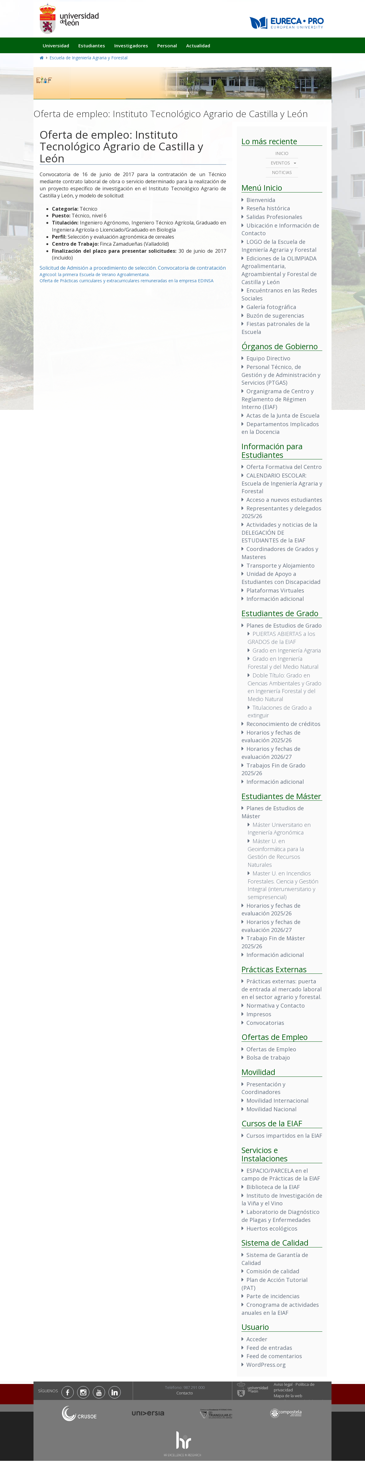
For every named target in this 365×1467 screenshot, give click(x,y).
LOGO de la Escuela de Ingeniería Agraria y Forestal (278, 245)
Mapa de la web (288, 1395)
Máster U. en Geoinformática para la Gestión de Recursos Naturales (276, 852)
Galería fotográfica (271, 307)
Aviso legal (283, 1384)
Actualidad (198, 45)
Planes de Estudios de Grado (284, 625)
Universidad (56, 45)
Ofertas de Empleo (271, 1049)
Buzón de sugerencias (275, 315)
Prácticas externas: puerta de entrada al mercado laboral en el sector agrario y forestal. (281, 989)
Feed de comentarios (274, 1356)
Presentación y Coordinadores (263, 1088)
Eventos (280, 163)
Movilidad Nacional (271, 1109)
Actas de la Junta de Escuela (283, 415)
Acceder (256, 1339)
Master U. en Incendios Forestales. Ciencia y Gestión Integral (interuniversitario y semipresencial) (283, 885)
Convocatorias (265, 1022)
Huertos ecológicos (271, 1228)
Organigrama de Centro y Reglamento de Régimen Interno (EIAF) (277, 398)
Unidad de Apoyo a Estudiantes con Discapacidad (280, 577)
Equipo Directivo (268, 358)
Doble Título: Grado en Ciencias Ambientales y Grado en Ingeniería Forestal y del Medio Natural (284, 687)
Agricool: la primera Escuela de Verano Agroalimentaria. (95, 274)
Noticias (282, 172)
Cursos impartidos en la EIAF (284, 1135)
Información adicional (275, 598)
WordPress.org (266, 1364)
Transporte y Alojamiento (280, 565)
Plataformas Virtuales (275, 590)
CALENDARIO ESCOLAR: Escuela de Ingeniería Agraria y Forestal (281, 483)
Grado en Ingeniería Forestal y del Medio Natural (283, 662)
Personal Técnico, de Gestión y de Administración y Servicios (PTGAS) (280, 374)
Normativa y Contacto (275, 1005)
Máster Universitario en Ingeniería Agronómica (279, 828)
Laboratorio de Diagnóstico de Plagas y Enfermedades (280, 1215)
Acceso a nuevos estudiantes (284, 499)
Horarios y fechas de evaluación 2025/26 (270, 736)
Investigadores (131, 45)
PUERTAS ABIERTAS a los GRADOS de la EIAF (281, 637)
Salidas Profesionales (274, 216)
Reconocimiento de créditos (283, 724)
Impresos (258, 1014)
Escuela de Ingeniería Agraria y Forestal (88, 58)
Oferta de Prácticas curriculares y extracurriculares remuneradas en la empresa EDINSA (127, 280)
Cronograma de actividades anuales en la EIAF (280, 1308)
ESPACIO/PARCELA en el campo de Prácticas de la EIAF (280, 1174)
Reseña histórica (268, 208)
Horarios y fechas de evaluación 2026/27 (270, 752)
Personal (167, 45)
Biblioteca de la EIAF (273, 1187)
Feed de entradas (269, 1347)
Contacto (184, 1393)
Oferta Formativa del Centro (284, 466)
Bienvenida (260, 200)
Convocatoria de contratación (192, 267)
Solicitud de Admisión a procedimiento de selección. (98, 267)
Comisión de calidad (272, 1271)
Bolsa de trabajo (268, 1057)
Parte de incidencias (273, 1296)
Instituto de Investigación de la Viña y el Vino (281, 1199)
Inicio (281, 153)
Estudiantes (91, 45)
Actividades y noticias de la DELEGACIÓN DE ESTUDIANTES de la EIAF (279, 532)
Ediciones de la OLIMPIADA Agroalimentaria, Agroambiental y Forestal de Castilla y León (279, 270)
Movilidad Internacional (277, 1100)
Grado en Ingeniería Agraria (287, 650)
